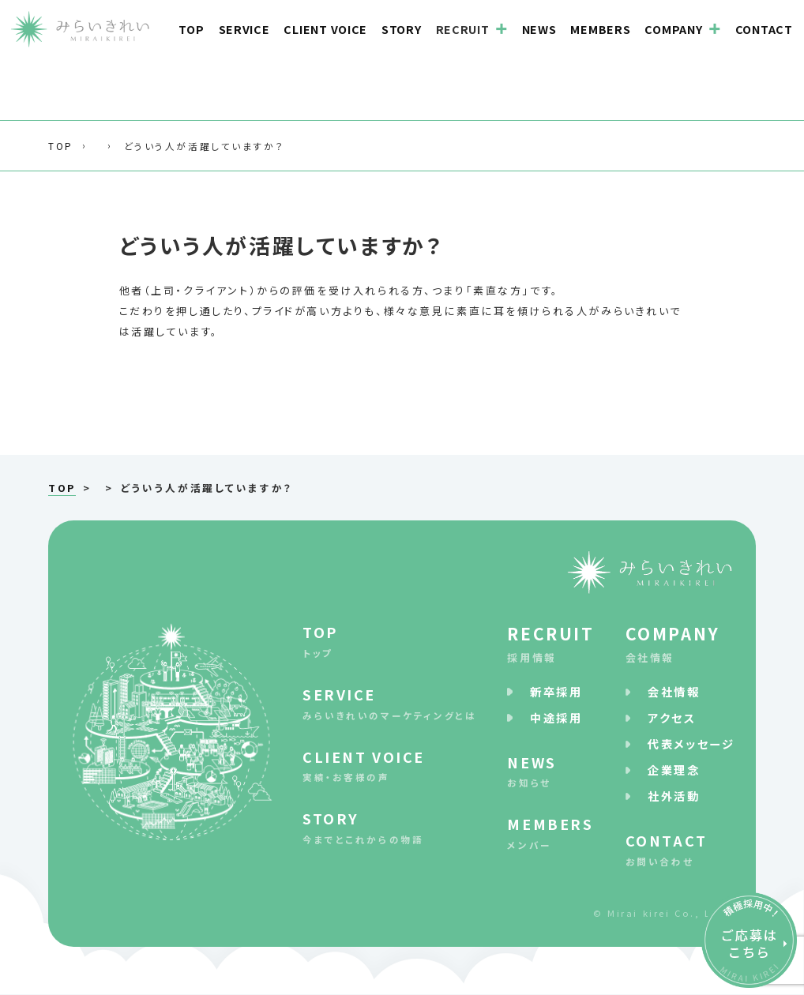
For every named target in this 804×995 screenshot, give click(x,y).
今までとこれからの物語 (389, 827)
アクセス (672, 717)
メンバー (550, 832)
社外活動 (674, 796)
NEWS (539, 28)
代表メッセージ (691, 743)
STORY (401, 28)
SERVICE (244, 28)
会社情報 (679, 643)
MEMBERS (600, 28)
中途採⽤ (556, 717)
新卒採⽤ (556, 691)
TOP (191, 28)
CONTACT (764, 28)
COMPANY (673, 28)
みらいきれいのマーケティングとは (389, 702)
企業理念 (674, 769)
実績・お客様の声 (389, 764)
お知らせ (550, 770)
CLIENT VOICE (325, 28)
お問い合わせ (679, 848)
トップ (389, 640)
